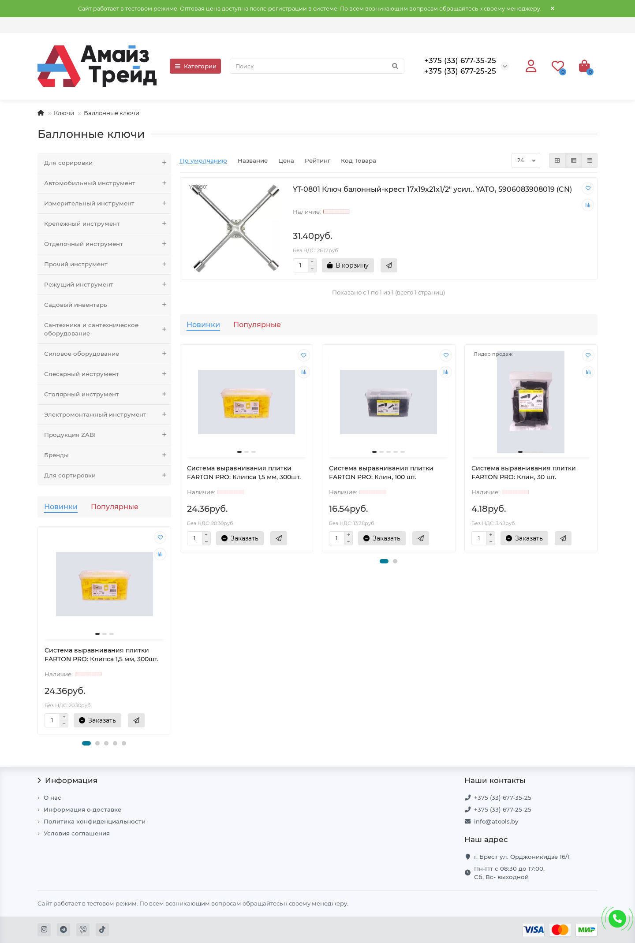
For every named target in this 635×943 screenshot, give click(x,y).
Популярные (114, 506)
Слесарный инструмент (107, 374)
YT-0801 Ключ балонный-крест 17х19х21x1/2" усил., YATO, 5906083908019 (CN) (432, 189)
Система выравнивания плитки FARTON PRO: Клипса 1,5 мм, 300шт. (101, 654)
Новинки (61, 506)
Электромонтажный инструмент (107, 414)
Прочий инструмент (107, 264)
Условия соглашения (77, 833)
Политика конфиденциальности (95, 821)
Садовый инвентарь (107, 304)
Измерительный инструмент (107, 203)
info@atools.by (496, 821)
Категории (195, 66)
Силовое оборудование (107, 353)
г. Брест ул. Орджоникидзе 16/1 (522, 856)
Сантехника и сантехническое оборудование (107, 329)
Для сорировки (107, 162)
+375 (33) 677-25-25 (502, 809)
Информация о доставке (82, 809)
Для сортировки (107, 475)
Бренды (107, 455)
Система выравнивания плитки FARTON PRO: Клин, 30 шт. (523, 472)
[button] (86, 743)
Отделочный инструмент (107, 244)
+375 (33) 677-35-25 (502, 797)
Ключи (64, 112)
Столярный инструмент (107, 394)
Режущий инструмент (107, 284)
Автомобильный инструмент (107, 183)
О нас (52, 797)
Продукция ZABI (107, 434)
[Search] (317, 66)
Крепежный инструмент (107, 223)
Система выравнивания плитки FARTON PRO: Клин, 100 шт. (381, 472)
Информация (67, 780)
